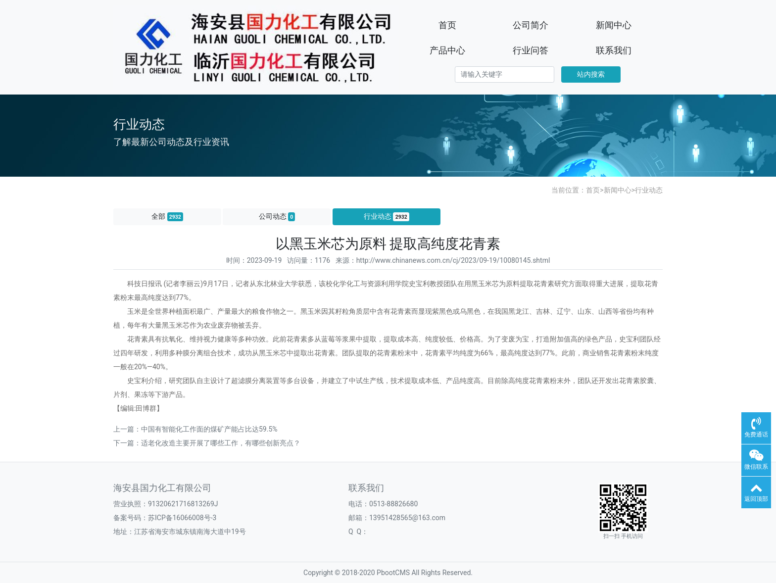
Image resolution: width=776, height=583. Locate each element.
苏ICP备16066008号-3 (182, 518)
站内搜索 (591, 74)
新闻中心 (613, 25)
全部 (167, 216)
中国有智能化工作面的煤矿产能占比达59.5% (209, 429)
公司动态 (277, 216)
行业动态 (649, 190)
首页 (447, 25)
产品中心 (447, 50)
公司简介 (530, 25)
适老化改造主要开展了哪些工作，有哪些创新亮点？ (220, 443)
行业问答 (530, 50)
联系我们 (613, 50)
